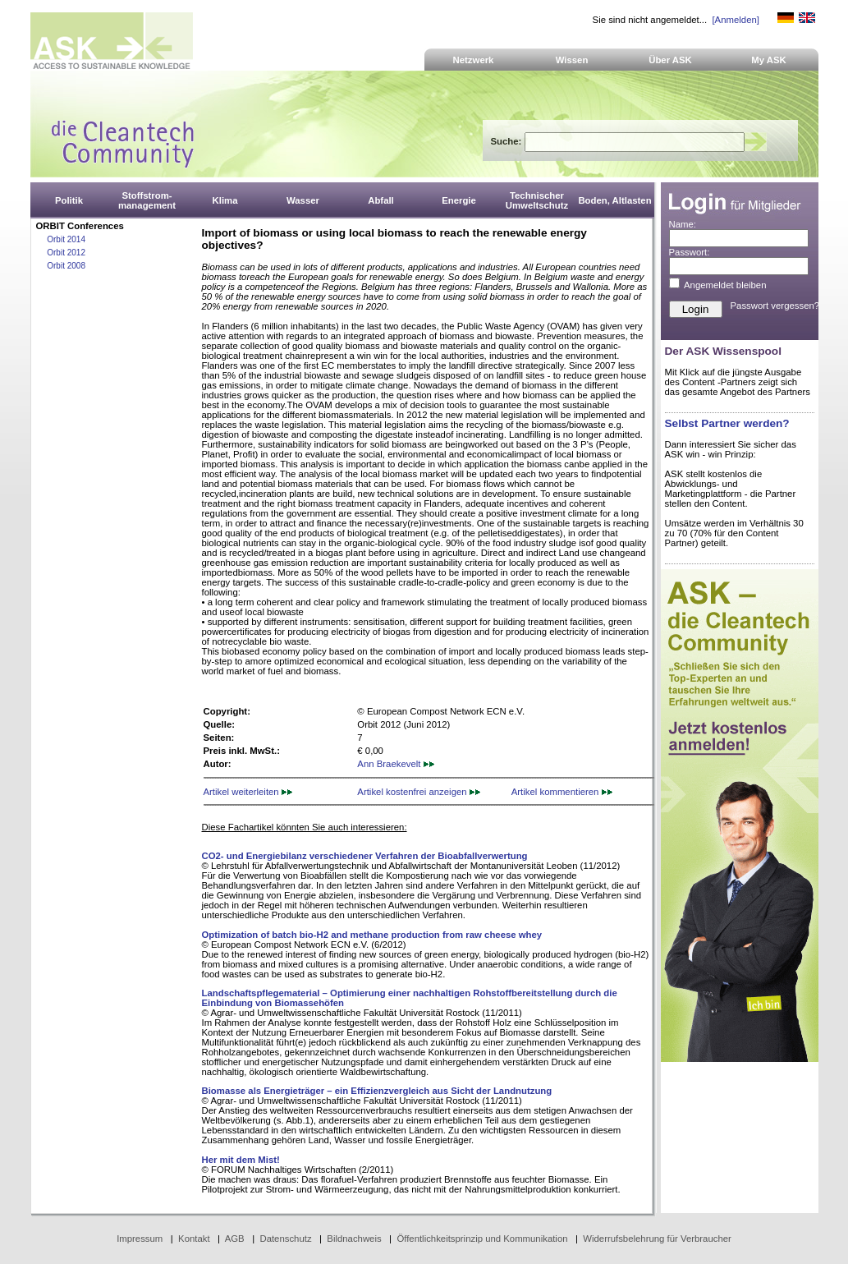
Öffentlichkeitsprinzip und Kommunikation (481, 1238)
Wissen (572, 60)
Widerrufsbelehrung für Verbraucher (657, 1238)
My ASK (768, 60)
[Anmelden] (735, 20)
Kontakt (194, 1238)
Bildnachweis (354, 1238)
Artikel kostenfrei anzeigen (418, 792)
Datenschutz (285, 1238)
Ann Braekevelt (395, 764)
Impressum (140, 1238)
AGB (235, 1238)
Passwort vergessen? (775, 305)
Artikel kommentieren (561, 792)
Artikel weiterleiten (248, 792)
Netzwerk (473, 60)
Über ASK (670, 60)
